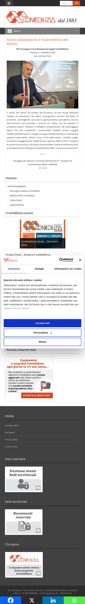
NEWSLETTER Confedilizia (22, 195)
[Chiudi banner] (80, 260)
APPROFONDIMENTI (17, 186)
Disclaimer (10, 432)
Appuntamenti (17, 204)
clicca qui (42, 167)
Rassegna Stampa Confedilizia (25, 190)
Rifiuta (42, 341)
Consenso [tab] (14, 268)
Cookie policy (11, 446)
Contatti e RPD (12, 425)
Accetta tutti (43, 323)
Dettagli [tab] (39, 268)
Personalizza (42, 332)
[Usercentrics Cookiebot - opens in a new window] (59, 260)
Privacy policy (11, 439)
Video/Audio (16, 200)
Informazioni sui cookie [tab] (67, 268)
